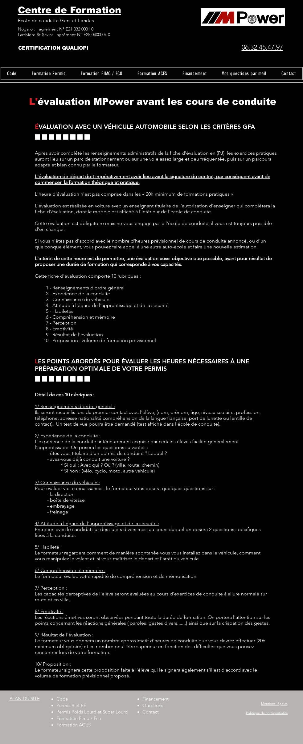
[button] (49, 73)
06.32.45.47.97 (262, 47)
